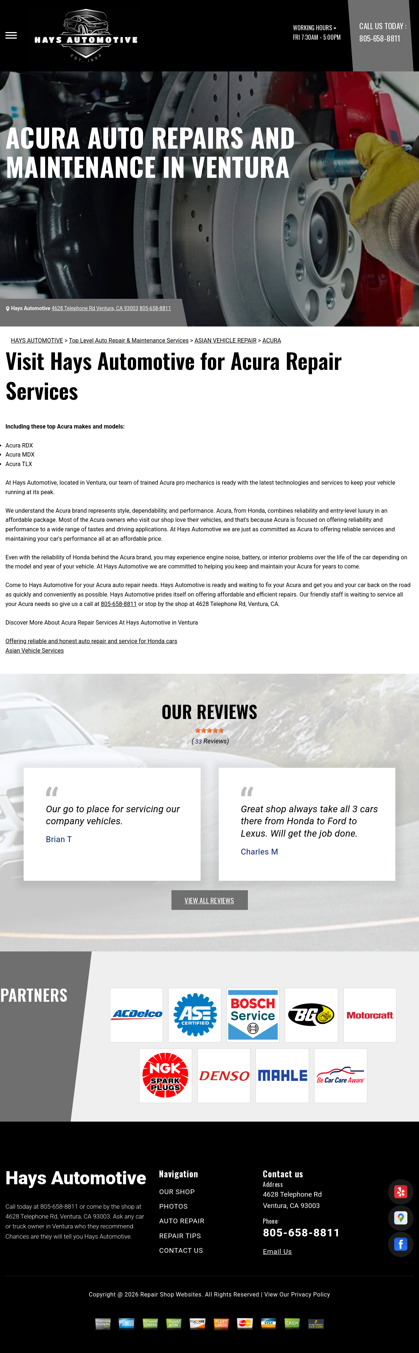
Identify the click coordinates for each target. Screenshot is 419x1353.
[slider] (209, 730)
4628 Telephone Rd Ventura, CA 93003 (95, 308)
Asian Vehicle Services (34, 650)
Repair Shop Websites (171, 1294)
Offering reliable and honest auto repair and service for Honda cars (91, 641)
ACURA (271, 340)
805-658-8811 (379, 38)
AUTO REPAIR (181, 1221)
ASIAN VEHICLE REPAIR (226, 340)
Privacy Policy (310, 1294)
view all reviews (209, 900)
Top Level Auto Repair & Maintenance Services (129, 340)
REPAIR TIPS (180, 1236)
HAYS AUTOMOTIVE (37, 340)
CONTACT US (181, 1250)
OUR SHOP (177, 1192)
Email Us (277, 1251)
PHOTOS (173, 1206)
